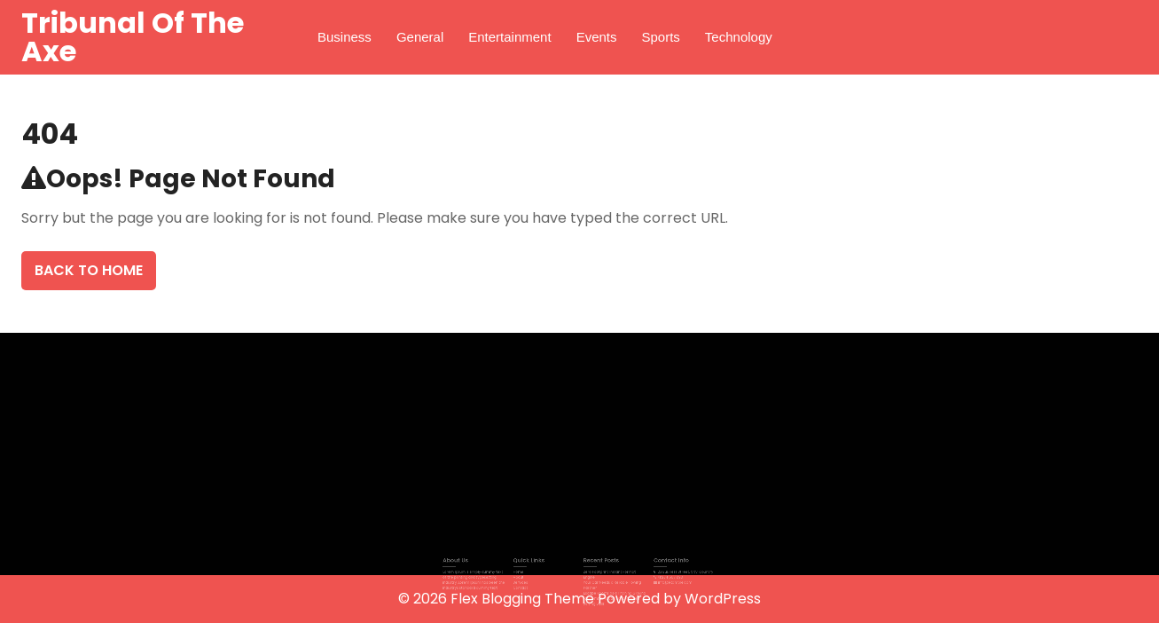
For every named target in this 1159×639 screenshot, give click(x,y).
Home (532, 572)
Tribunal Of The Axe (132, 37)
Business (344, 36)
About (532, 576)
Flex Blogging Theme (524, 598)
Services (533, 580)
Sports (661, 36)
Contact (533, 585)
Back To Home (89, 270)
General (419, 36)
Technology (738, 36)
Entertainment (509, 36)
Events (596, 36)
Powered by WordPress (679, 598)
